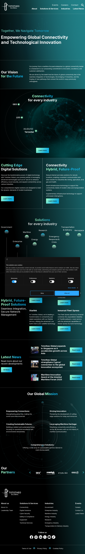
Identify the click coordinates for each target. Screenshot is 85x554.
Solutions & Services (49, 9)
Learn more (7, 199)
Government (49, 507)
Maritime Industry (51, 513)
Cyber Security (25, 513)
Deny (42, 293)
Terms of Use (26, 548)
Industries (65, 9)
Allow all (67, 293)
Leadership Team (7, 510)
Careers (64, 5)
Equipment (23, 520)
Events (55, 5)
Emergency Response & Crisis (54, 239)
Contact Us (79, 510)
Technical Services (26, 523)
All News (6, 370)
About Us (4, 507)
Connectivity (24, 507)
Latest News (78, 9)
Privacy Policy (42, 548)
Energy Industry (50, 517)
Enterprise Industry (51, 510)
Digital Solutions (25, 510)
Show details (72, 287)
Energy (34, 239)
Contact (74, 5)
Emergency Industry (52, 523)
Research (48, 520)
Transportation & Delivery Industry (57, 526)
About (34, 9)
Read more (76, 350)
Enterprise (17, 241)
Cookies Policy (58, 548)
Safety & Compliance (27, 517)
